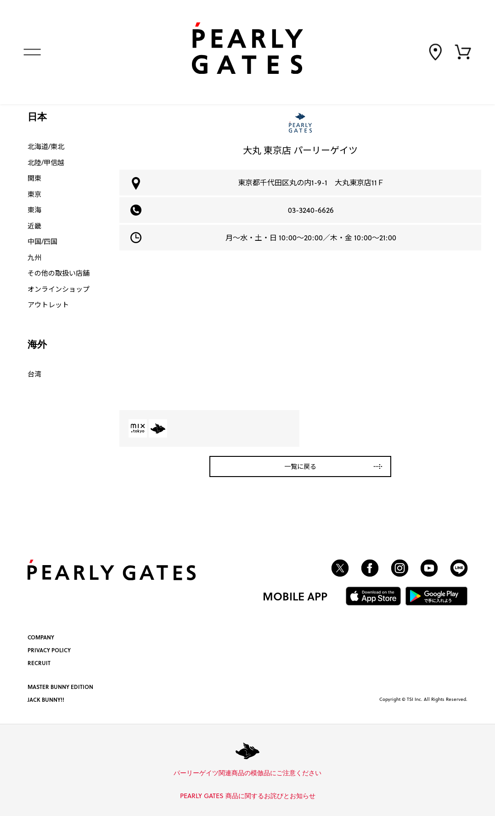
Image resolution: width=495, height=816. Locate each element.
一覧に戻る (300, 466)
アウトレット (48, 305)
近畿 (34, 226)
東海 (34, 210)
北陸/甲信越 (46, 162)
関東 (34, 178)
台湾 (34, 374)
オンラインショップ (59, 289)
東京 (34, 194)
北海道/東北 (46, 146)
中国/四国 (42, 241)
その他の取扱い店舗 (59, 273)
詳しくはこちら (324, 773)
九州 (34, 257)
